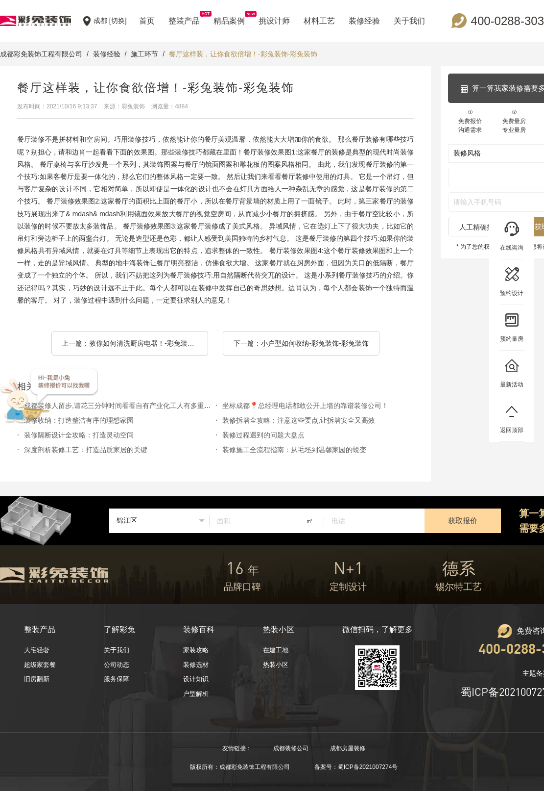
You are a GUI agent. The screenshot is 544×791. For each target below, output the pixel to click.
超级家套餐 (40, 664)
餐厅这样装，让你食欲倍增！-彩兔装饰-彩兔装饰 (243, 54)
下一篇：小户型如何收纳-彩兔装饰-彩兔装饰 (301, 343)
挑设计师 (274, 21)
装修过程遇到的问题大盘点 (263, 435)
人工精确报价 (479, 227)
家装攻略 (196, 650)
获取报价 (462, 520)
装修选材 (196, 664)
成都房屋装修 (347, 748)
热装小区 (275, 664)
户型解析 (196, 693)
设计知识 (196, 679)
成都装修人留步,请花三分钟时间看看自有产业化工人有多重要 (117, 405)
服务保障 (116, 679)
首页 (147, 21)
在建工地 (275, 650)
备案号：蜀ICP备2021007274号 (356, 767)
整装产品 (184, 18)
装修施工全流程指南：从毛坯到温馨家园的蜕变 (294, 450)
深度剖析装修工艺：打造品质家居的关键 (85, 450)
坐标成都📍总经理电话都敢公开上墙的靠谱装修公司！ (305, 405)
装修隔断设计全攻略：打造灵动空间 (79, 435)
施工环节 (144, 54)
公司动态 (116, 664)
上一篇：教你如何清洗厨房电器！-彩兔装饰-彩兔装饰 (135, 343)
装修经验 (364, 21)
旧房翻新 (36, 679)
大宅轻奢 (36, 650)
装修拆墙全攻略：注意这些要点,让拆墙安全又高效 (298, 420)
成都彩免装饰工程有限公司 (41, 54)
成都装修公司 (290, 748)
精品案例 (229, 18)
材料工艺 (319, 21)
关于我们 (409, 21)
